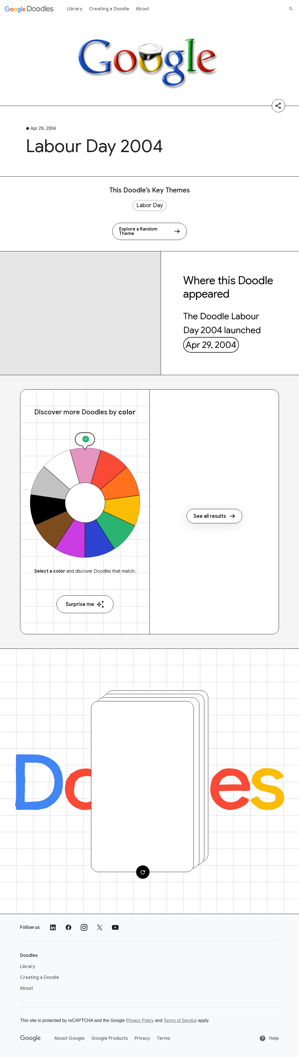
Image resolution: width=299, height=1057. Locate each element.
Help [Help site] (269, 1038)
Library (74, 9)
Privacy (142, 1038)
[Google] (30, 1038)
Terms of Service (180, 1020)
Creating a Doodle (109, 9)
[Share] (278, 105)
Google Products (109, 1038)
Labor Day (149, 205)
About (142, 9)
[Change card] (143, 872)
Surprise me (85, 604)
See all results (214, 516)
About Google (69, 1038)
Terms (163, 1038)
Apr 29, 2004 (211, 344)
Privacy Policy (140, 1020)
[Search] (291, 9)
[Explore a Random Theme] (149, 231)
